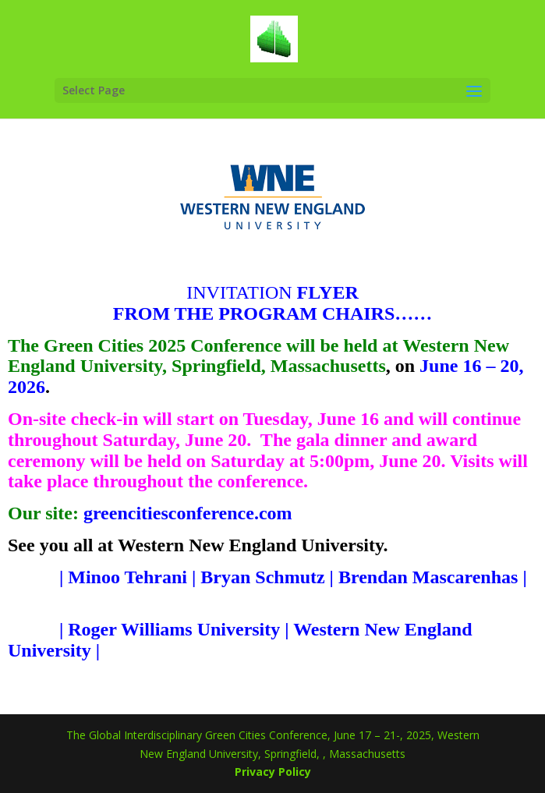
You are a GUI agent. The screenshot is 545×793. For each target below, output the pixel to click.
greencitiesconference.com (187, 513)
